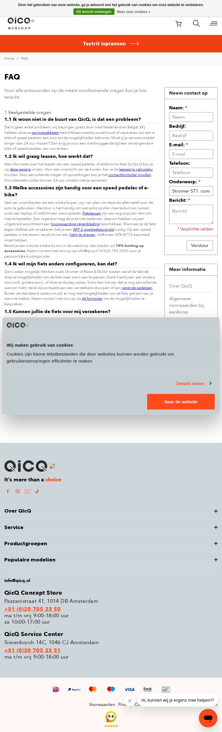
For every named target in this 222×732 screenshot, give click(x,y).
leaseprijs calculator (136, 169)
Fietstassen (91, 213)
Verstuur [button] (199, 245)
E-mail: (178, 145)
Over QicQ (180, 286)
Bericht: (179, 200)
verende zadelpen (137, 288)
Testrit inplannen (111, 44)
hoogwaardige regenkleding (75, 224)
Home (9, 58)
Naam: (178, 108)
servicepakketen (45, 132)
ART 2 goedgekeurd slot (93, 229)
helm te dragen (82, 234)
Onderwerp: (185, 182)
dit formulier (92, 298)
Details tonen (190, 383)
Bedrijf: (177, 126)
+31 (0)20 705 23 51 (32, 651)
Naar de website (180, 401)
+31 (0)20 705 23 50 (32, 609)
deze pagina (20, 169)
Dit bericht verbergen (94, 12)
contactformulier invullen (129, 175)
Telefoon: (179, 163)
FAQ (24, 58)
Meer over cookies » (133, 12)
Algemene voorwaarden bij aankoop (186, 305)
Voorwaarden (102, 704)
